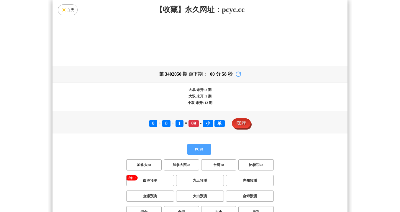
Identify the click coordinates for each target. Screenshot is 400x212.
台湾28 (218, 165)
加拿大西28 (181, 165)
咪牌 (241, 123)
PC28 (199, 149)
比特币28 (256, 165)
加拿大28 (144, 165)
